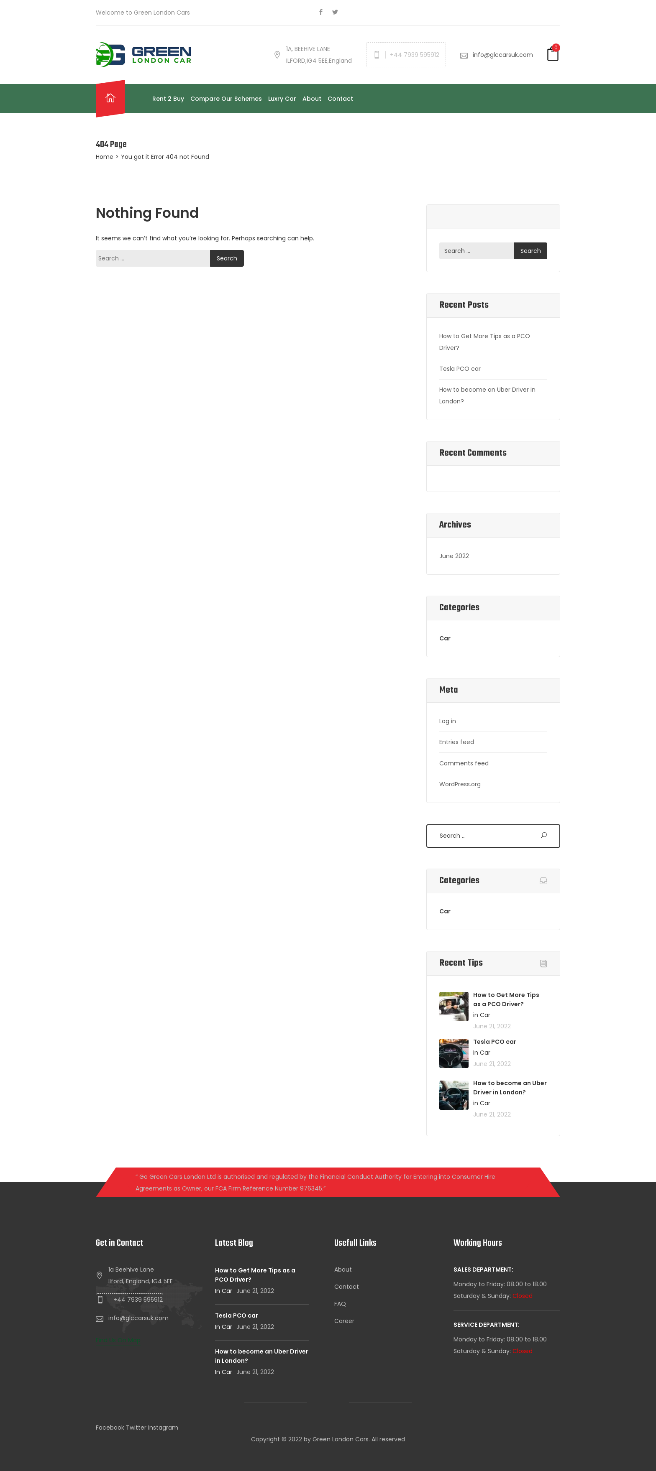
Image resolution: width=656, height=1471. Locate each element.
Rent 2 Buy (168, 98)
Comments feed (464, 763)
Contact (340, 98)
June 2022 (454, 556)
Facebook (110, 1427)
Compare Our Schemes (226, 98)
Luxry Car (282, 98)
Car (445, 638)
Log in (447, 721)
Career (344, 1321)
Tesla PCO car (460, 369)
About (311, 98)
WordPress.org (460, 784)
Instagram (163, 1427)
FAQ (340, 1304)
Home (104, 157)
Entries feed (456, 742)
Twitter (136, 1427)
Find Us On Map (118, 1340)
